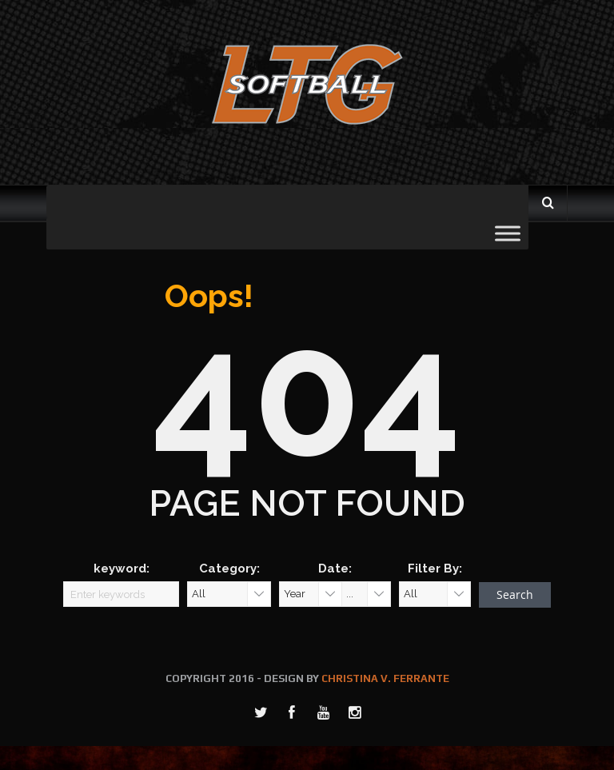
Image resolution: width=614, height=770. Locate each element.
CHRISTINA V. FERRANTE (385, 678)
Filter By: (435, 568)
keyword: (122, 568)
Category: (229, 568)
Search (514, 594)
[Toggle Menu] (507, 233)
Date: (335, 568)
